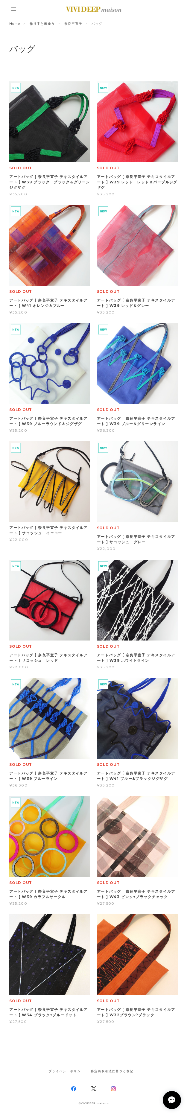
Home (14, 24)
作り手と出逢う (42, 24)
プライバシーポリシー (66, 1071)
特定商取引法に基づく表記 (112, 1071)
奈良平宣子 (73, 24)
